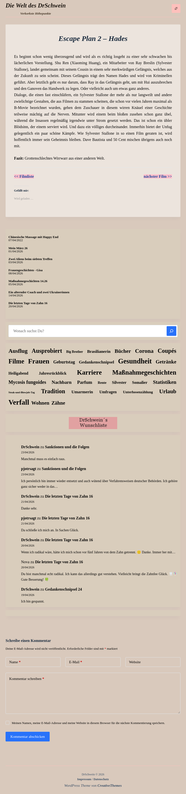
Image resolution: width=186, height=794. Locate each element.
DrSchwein (30, 447)
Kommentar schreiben (26, 679)
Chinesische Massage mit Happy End (33, 237)
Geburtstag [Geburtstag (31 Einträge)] (64, 361)
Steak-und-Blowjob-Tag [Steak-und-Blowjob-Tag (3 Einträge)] (21, 392)
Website (135, 662)
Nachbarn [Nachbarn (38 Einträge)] (61, 382)
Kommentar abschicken (27, 737)
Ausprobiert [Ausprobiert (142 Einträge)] (47, 350)
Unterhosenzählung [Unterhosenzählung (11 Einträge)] (138, 392)
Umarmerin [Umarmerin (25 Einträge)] (82, 391)
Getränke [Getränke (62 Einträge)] (166, 362)
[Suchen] (171, 331)
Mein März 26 (18, 248)
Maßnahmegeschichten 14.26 (27, 281)
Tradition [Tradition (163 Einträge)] (53, 391)
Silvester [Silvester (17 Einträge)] (119, 382)
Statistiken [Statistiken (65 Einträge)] (164, 382)
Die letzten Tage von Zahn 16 (27, 303)
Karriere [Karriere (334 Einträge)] (89, 372)
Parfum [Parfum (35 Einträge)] (84, 382)
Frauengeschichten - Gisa (25, 270)
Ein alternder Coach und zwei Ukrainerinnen (38, 292)
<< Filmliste (24, 176)
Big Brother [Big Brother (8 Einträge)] (74, 352)
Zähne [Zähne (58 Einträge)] (58, 403)
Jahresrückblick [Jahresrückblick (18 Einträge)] (53, 373)
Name (15, 662)
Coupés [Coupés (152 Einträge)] (167, 350)
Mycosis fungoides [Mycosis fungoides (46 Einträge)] (27, 382)
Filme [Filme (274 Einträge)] (16, 361)
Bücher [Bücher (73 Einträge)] (123, 351)
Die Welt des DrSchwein (36, 5)
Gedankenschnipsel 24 (63, 589)
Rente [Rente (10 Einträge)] (102, 383)
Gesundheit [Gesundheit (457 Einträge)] (135, 361)
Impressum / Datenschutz (93, 779)
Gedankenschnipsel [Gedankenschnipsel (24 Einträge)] (96, 362)
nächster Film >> (158, 176)
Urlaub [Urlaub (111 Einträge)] (167, 391)
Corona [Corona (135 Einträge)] (144, 351)
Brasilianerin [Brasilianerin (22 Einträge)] (99, 351)
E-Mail (75, 662)
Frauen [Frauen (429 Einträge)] (38, 361)
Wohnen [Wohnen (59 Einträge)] (40, 403)
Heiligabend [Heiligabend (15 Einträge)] (18, 373)
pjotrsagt (28, 469)
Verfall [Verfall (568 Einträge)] (18, 402)
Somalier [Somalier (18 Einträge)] (139, 382)
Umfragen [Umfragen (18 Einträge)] (108, 392)
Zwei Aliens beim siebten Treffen (30, 259)
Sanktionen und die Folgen (67, 447)
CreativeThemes (110, 785)
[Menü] (176, 8)
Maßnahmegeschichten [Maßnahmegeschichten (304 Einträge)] (144, 372)
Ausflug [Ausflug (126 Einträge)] (18, 351)
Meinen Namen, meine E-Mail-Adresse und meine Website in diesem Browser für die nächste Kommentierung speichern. (88, 723)
